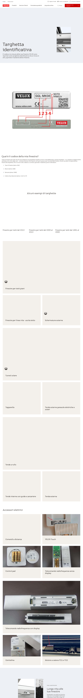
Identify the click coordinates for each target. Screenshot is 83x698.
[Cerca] (60, 5)
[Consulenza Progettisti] (74, 1)
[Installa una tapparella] (62, 1)
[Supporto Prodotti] (52, 1)
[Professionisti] (10, 1)
